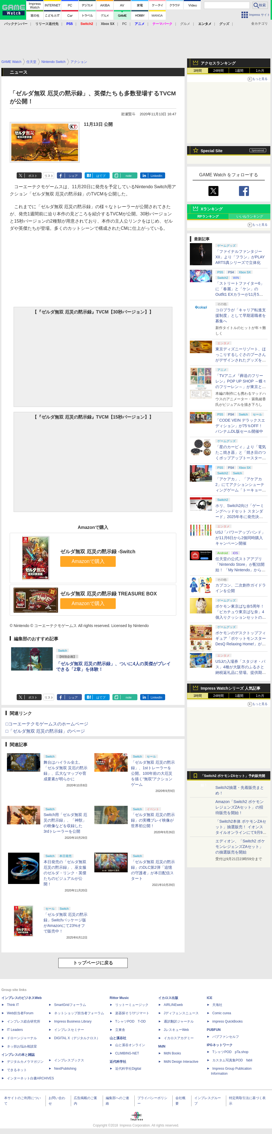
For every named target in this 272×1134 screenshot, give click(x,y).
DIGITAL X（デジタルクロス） (77, 1038)
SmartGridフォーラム (70, 1005)
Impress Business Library (73, 1021)
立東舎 (120, 1030)
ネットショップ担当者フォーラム (79, 1013)
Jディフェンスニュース (181, 1013)
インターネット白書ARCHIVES (30, 1078)
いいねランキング (249, 216)
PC (124, 24)
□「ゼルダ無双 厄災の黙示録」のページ (45, 731)
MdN (161, 1046)
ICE (209, 998)
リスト (49, 175)
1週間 (239, 71)
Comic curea (221, 1013)
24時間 (218, 71)
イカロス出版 (168, 998)
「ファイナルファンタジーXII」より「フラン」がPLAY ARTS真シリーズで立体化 (240, 257)
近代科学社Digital (128, 1069)
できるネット (17, 1070)
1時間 (197, 71)
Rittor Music (119, 998)
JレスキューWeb (176, 1030)
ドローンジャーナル (22, 1038)
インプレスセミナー (69, 1030)
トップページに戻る (93, 962)
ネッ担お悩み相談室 (22, 1046)
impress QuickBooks (227, 1021)
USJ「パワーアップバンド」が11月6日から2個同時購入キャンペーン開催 (240, 538)
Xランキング (212, 209)
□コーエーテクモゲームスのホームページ (47, 724)
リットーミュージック (131, 1005)
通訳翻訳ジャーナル (179, 1021)
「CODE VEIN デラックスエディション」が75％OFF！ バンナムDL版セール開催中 (240, 426)
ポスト (32, 175)
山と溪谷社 (118, 1038)
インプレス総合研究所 (23, 1021)
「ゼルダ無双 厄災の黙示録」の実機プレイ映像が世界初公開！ (153, 820)
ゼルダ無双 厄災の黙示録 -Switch (97, 551)
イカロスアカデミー (179, 1038)
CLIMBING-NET (127, 1053)
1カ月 (260, 71)
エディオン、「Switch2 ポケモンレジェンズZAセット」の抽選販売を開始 (240, 846)
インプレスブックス (69, 1060)
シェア (73, 175)
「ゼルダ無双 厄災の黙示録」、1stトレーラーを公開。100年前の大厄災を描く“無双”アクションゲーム (153, 773)
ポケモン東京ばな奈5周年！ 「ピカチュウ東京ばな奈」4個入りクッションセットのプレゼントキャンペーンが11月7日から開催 (240, 617)
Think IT (13, 1005)
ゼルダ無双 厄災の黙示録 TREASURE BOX (108, 594)
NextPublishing (65, 1069)
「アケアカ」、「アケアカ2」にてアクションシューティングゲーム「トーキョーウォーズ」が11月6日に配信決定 (240, 490)
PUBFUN (214, 1030)
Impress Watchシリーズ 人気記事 (230, 688)
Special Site (212, 151)
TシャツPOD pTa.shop (230, 1052)
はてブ (100, 175)
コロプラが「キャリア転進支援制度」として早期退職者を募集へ (240, 315)
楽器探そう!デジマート (132, 1013)
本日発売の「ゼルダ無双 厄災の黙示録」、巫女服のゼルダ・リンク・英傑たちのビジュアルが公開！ (65, 873)
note (129, 175)
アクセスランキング (218, 63)
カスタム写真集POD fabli (232, 1060)
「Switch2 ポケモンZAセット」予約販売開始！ (233, 777)
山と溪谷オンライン (130, 1045)
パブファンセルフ (225, 1037)
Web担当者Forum (20, 1013)
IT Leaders (15, 1030)
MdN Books (172, 1053)
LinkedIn (156, 175)
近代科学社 (118, 1062)
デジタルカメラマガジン (25, 1062)
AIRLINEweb (173, 1005)
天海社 (217, 1005)
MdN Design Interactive (181, 1062)
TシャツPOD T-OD (130, 1021)
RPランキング (208, 216)
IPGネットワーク (220, 1045)
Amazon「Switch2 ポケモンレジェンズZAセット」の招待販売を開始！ (239, 807)
